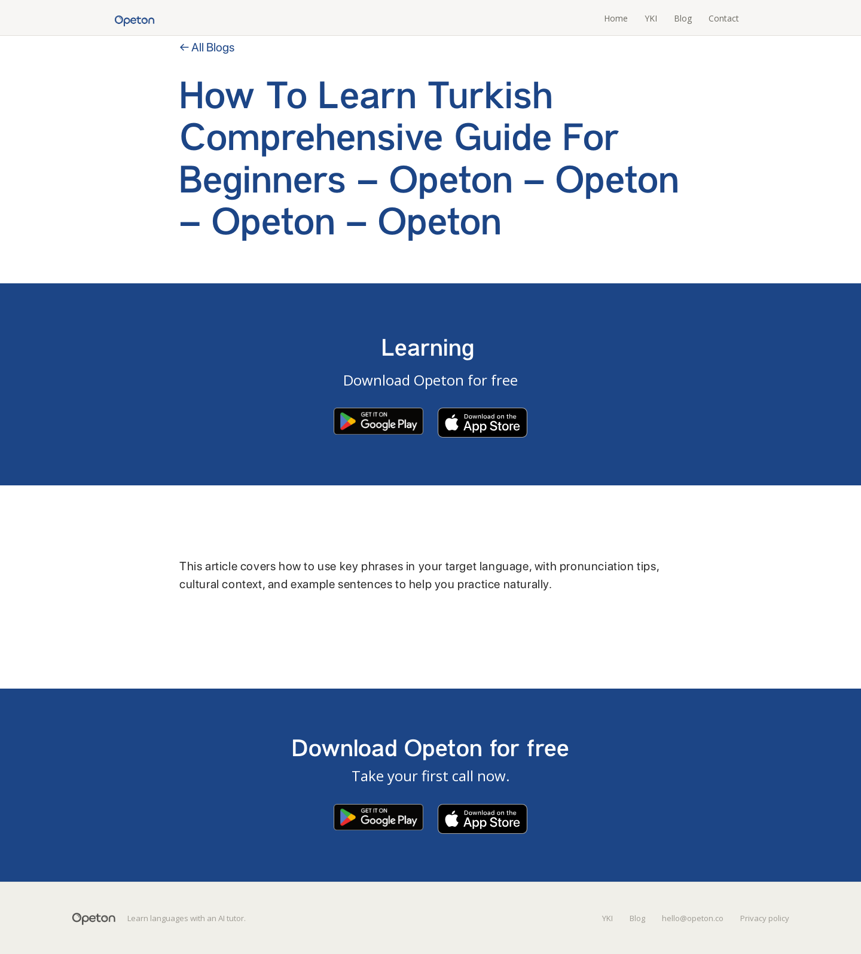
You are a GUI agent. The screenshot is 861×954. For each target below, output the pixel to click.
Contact (724, 18)
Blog (683, 18)
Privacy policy (764, 918)
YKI (651, 18)
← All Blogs (206, 47)
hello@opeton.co (692, 918)
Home (616, 18)
